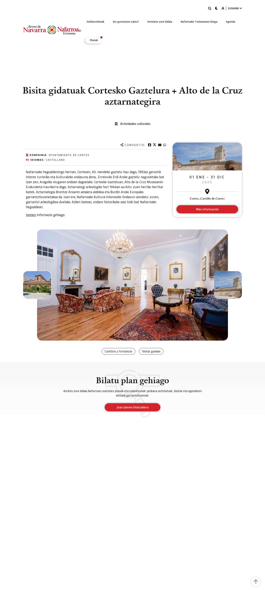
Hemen (31, 215)
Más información (207, 209)
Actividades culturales (135, 124)
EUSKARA (235, 8)
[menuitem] (95, 21)
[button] (37, 285)
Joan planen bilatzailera (132, 407)
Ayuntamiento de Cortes (69, 155)
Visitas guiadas (151, 351)
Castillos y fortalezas (118, 351)
